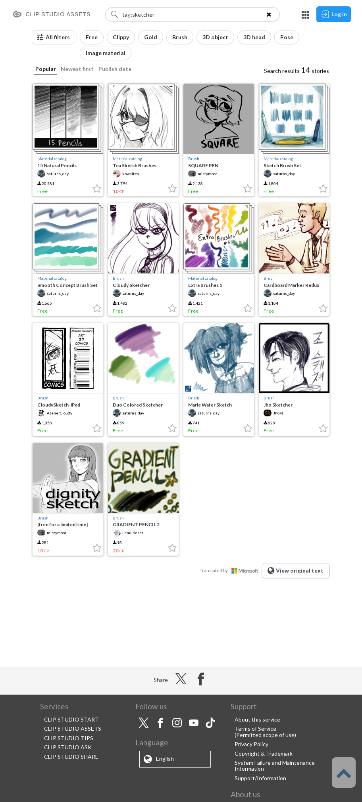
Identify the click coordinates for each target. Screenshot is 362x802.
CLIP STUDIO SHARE (71, 756)
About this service (257, 719)
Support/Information (260, 778)
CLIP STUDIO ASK (68, 747)
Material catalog (52, 158)
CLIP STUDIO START (71, 719)
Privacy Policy (251, 744)
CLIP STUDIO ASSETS (72, 728)
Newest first (77, 68)
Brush (193, 158)
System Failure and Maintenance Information (275, 765)
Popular (45, 68)
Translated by (231, 570)
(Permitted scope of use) (265, 734)
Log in (333, 14)
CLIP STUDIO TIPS (68, 738)
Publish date (114, 68)
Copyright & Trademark (264, 753)
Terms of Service (255, 728)
